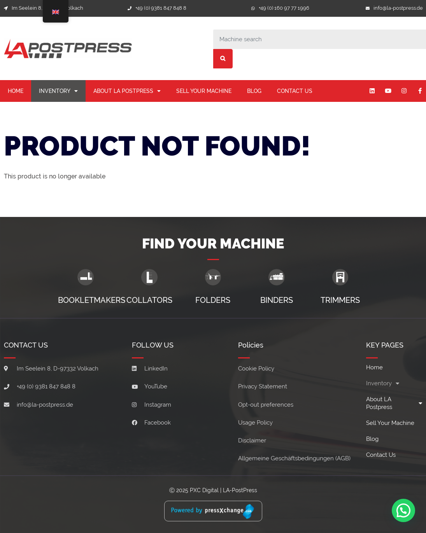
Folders (212, 300)
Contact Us (294, 91)
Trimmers (340, 300)
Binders (276, 300)
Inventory (58, 91)
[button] (403, 509)
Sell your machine (203, 91)
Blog (254, 91)
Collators (149, 300)
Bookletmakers (91, 300)
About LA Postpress (127, 91)
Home (15, 91)
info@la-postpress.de (398, 8)
